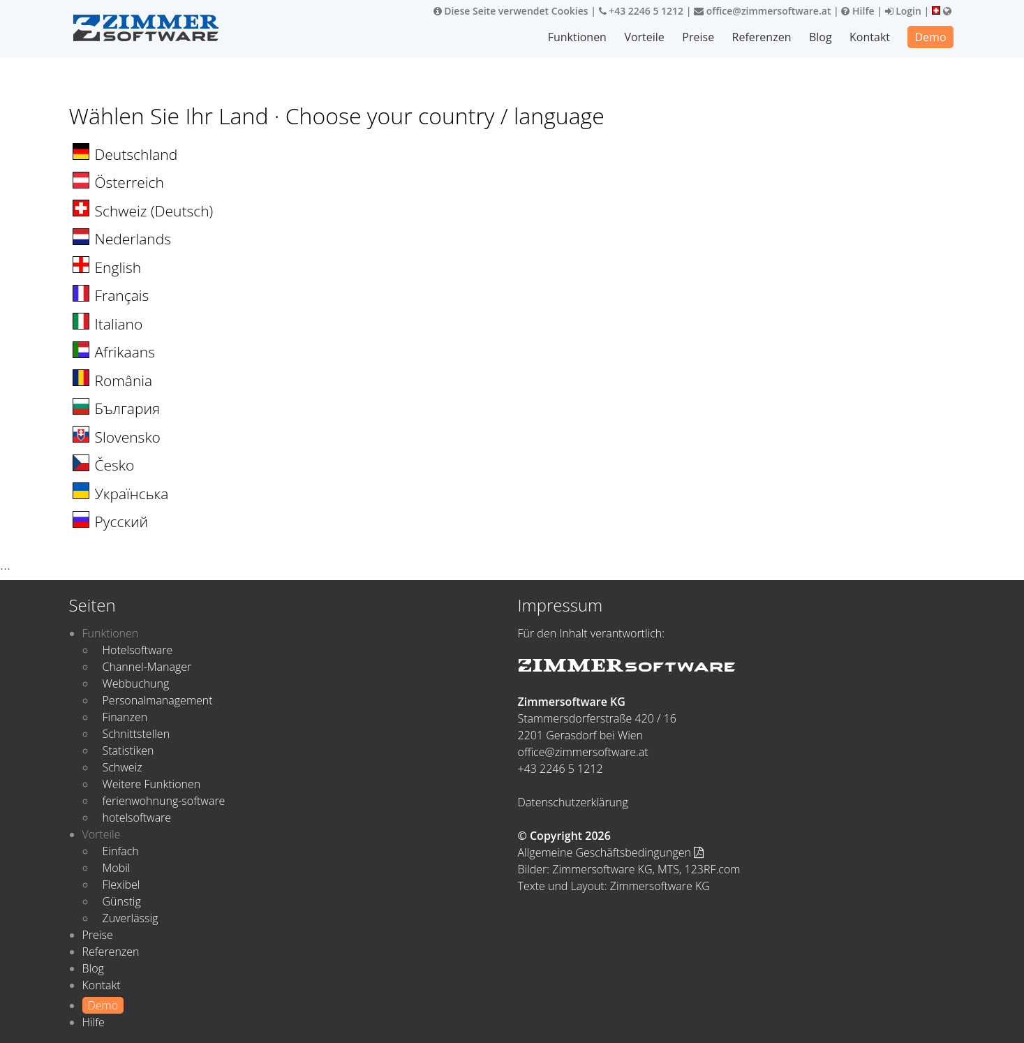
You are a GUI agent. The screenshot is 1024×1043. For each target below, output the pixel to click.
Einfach (121, 851)
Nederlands (133, 239)
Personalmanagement (158, 700)
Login (903, 10)
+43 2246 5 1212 (641, 10)
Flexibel (121, 884)
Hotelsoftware (138, 650)
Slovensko (128, 437)
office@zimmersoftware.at (762, 10)
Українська (132, 493)
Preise (698, 37)
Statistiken (128, 750)
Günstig (122, 901)
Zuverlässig (130, 918)
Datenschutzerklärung (573, 802)
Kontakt (869, 37)
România (124, 380)
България (128, 408)
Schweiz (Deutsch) (154, 211)
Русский (122, 521)
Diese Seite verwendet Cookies (510, 10)
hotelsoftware (137, 817)
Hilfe (857, 10)
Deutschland (136, 154)
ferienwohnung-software (164, 800)
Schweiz (122, 767)
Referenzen (762, 37)
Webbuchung (136, 683)
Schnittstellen (136, 733)
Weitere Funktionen (152, 784)
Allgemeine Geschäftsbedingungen (611, 852)
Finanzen (125, 717)
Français (122, 295)
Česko (115, 465)
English (118, 267)
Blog (820, 37)
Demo (930, 37)
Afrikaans (125, 352)
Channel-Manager (147, 666)
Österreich (129, 182)
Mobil (117, 867)
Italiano (119, 324)
